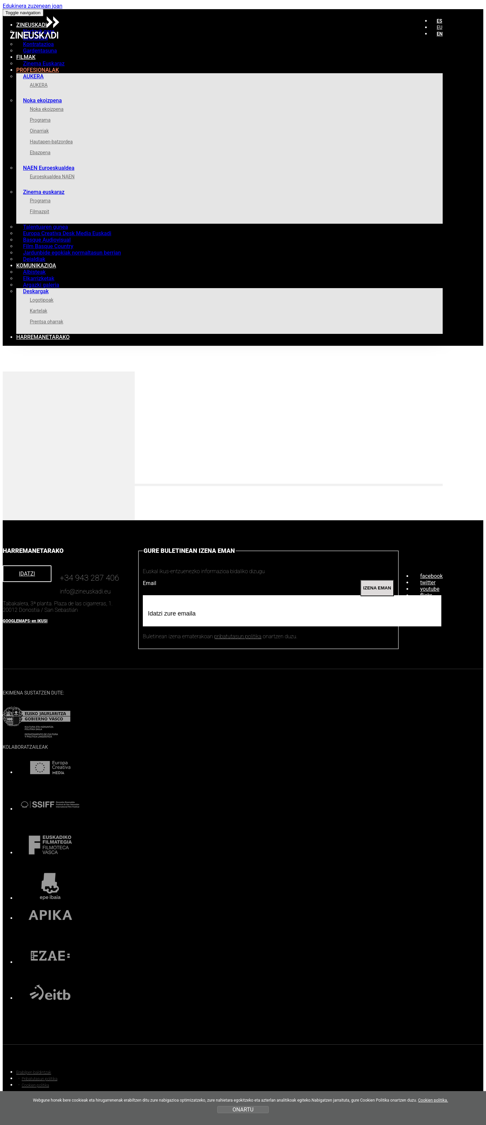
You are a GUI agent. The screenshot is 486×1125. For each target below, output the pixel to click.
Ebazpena (40, 152)
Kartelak (38, 311)
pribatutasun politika (238, 636)
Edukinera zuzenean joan (32, 6)
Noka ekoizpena (42, 100)
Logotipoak (41, 300)
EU (439, 27)
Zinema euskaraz (43, 192)
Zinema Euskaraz (44, 63)
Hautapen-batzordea (51, 141)
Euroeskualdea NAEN (52, 176)
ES (439, 21)
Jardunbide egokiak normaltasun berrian (72, 252)
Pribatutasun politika (39, 1079)
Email (149, 583)
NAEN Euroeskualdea (48, 168)
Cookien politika (35, 1085)
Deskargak (36, 291)
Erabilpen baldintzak (33, 1072)
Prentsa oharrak (46, 321)
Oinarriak (39, 131)
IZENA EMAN (377, 587)
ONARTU (243, 1109)
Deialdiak (34, 259)
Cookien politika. (433, 1100)
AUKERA (33, 76)
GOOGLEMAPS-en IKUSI (25, 621)
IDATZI (27, 573)
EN (440, 34)
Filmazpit (39, 211)
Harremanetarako (43, 337)
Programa (40, 120)
